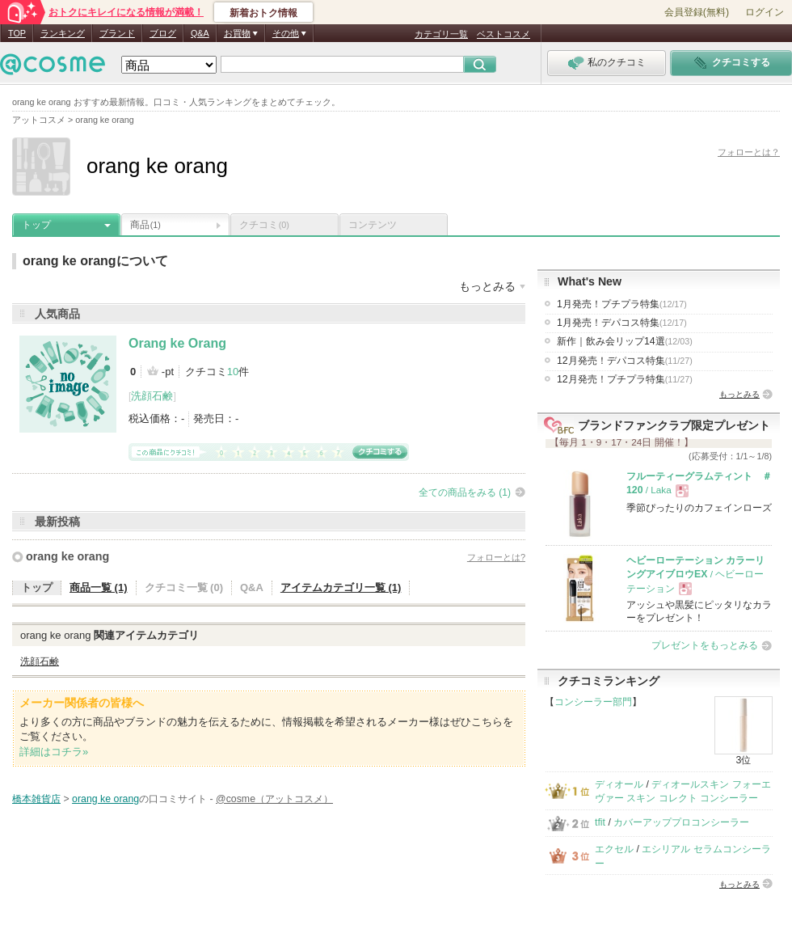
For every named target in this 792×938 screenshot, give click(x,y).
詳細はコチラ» (53, 752)
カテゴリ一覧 (441, 34)
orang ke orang (67, 556)
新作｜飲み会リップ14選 (625, 341)
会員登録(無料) (696, 12)
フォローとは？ (749, 152)
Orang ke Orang (177, 343)
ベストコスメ (503, 34)
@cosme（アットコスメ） (274, 799)
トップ (36, 224)
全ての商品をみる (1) (465, 492)
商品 (145, 224)
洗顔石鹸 (152, 396)
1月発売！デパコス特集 (622, 322)
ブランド (117, 33)
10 (232, 371)
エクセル (614, 849)
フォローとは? (496, 557)
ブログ (163, 33)
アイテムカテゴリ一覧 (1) (341, 587)
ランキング (62, 33)
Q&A (200, 33)
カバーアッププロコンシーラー (681, 822)
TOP (17, 33)
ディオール (619, 784)
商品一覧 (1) (99, 587)
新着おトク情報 (263, 13)
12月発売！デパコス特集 (625, 360)
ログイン (764, 12)
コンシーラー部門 (593, 702)
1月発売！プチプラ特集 (622, 304)
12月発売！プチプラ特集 (625, 379)
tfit (600, 822)
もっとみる (739, 394)
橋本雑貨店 (36, 799)
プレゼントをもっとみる (704, 645)
